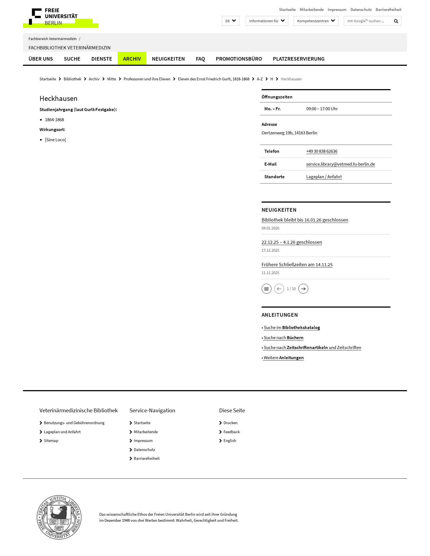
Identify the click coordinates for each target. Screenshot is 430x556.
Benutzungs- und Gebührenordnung (74, 422)
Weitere (283, 357)
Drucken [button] (230, 422)
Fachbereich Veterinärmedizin (54, 39)
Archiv (132, 58)
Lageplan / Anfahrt (324, 177)
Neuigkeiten (168, 58)
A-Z (260, 78)
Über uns (41, 58)
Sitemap (51, 440)
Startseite (287, 9)
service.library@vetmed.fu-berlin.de (340, 164)
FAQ (200, 58)
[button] (230, 21)
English (230, 440)
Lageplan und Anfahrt (62, 431)
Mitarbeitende (312, 9)
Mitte (111, 78)
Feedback (232, 431)
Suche (72, 58)
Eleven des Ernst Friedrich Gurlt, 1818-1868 (213, 78)
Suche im (292, 327)
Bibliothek (72, 78)
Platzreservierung (299, 58)
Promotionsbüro (239, 58)
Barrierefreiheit (388, 9)
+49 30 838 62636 (321, 151)
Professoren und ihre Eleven (147, 78)
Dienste (101, 58)
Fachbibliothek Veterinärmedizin (70, 47)
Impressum (337, 9)
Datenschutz (361, 9)
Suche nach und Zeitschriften (312, 347)
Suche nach (283, 337)
